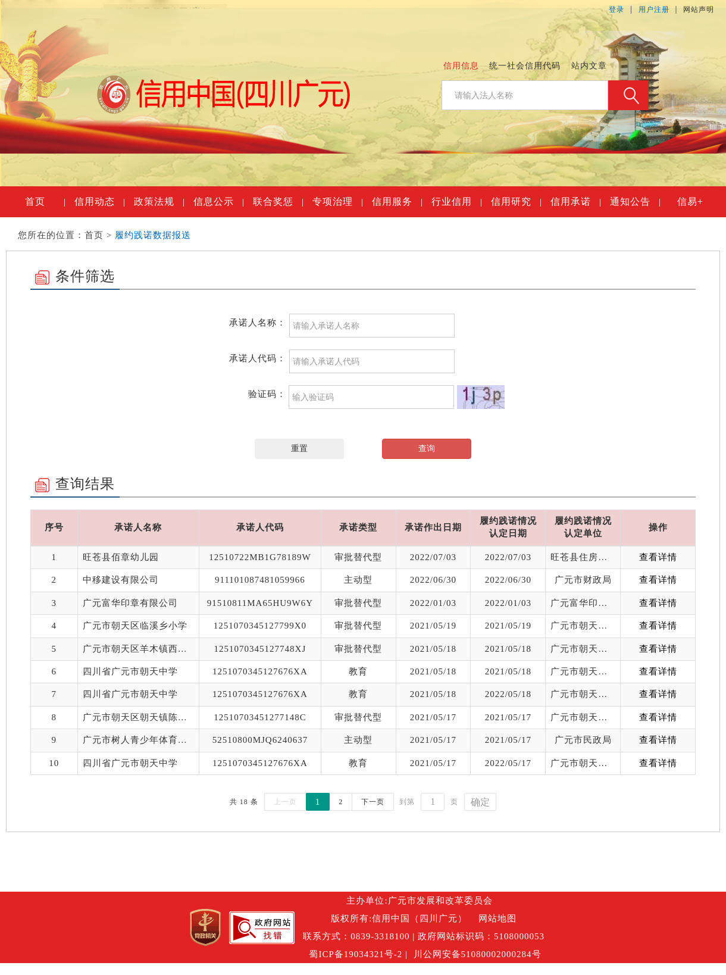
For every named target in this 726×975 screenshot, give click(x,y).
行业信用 (456, 202)
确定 (480, 802)
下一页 (372, 802)
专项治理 (337, 202)
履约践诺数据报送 (153, 235)
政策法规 (159, 202)
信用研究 (516, 202)
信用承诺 (575, 202)
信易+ (690, 201)
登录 (616, 9)
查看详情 (658, 557)
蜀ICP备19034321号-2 (355, 954)
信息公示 (218, 202)
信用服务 (397, 202)
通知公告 (635, 202)
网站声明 (698, 9)
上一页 (285, 802)
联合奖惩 (278, 202)
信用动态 (99, 202)
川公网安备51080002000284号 (478, 954)
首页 (45, 202)
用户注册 (654, 9)
